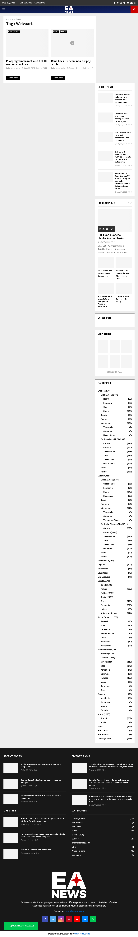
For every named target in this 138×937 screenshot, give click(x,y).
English (101, 391)
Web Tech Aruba (82, 933)
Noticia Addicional (109, 613)
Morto (100, 714)
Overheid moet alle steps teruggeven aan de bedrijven (122, 117)
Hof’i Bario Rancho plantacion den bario (110, 237)
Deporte (101, 565)
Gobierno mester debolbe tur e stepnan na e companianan (122, 98)
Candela (104, 710)
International (106, 423)
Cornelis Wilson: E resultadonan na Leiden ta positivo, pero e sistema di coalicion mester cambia (109, 782)
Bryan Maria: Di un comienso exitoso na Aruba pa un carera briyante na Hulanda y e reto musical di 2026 (111, 799)
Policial (104, 589)
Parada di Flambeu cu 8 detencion (36, 849)
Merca (103, 682)
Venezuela (108, 427)
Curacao (107, 443)
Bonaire (16, 31)
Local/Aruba (106, 395)
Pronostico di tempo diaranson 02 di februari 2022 (123, 274)
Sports (104, 415)
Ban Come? (103, 730)
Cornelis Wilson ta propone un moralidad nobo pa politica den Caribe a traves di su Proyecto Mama (111, 765)
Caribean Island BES (110, 439)
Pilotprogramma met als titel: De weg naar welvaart (26, 63)
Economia (105, 605)
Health (106, 399)
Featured (63, 31)
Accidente (105, 698)
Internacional (104, 650)
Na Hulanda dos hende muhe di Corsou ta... (105, 273)
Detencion (105, 702)
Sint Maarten (109, 451)
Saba (105, 455)
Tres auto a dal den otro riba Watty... (122, 299)
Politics (104, 472)
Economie (108, 488)
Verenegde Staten (111, 520)
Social (106, 411)
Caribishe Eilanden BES (111, 524)
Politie (103, 553)
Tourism (104, 419)
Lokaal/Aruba (107, 480)
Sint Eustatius (109, 459)
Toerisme (105, 504)
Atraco (104, 706)
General (104, 621)
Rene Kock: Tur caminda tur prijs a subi (71, 63)
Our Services (26, 2)
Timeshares (106, 629)
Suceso (101, 694)
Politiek (104, 557)
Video (100, 726)
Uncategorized (104, 738)
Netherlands (109, 463)
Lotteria (104, 609)
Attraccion (105, 642)
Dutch (10, 31)
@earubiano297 (114, 371)
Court (105, 407)
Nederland (108, 548)
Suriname (105, 686)
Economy (107, 403)
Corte (103, 601)
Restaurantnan (107, 633)
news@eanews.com (74, 911)
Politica (55, 31)
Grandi (104, 718)
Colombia (107, 431)
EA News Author (14, 68)
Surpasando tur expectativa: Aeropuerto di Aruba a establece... (105, 301)
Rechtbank (108, 496)
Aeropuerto (106, 646)
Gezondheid (109, 484)
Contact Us (39, 2)
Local (100, 581)
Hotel (103, 625)
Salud (103, 585)
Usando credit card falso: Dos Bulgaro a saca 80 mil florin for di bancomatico (42, 820)
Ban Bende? (103, 734)
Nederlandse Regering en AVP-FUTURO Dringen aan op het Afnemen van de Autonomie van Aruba (122, 181)
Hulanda (104, 678)
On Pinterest (105, 333)
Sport (103, 500)
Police (103, 468)
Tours (103, 637)
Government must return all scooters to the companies (123, 136)
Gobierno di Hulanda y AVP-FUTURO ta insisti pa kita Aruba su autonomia (123, 157)
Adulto (104, 722)
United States (109, 435)
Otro (103, 690)
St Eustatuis (103, 569)
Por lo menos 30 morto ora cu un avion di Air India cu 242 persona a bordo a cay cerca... (43, 835)
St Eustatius (103, 573)
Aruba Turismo (104, 617)
